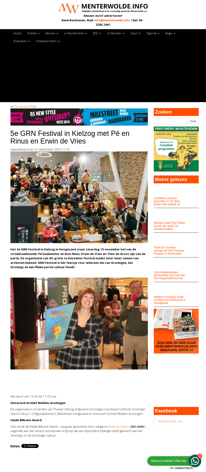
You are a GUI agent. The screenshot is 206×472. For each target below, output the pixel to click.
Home (17, 33)
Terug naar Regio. (24, 106)
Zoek (193, 121)
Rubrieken (21, 41)
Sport (135, 33)
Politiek (33, 33)
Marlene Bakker (119, 426)
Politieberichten (48, 41)
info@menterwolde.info (112, 20)
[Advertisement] (103, 74)
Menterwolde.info (171, 421)
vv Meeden (115, 33)
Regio (170, 33)
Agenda (152, 33)
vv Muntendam (75, 33)
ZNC (97, 33)
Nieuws (52, 33)
